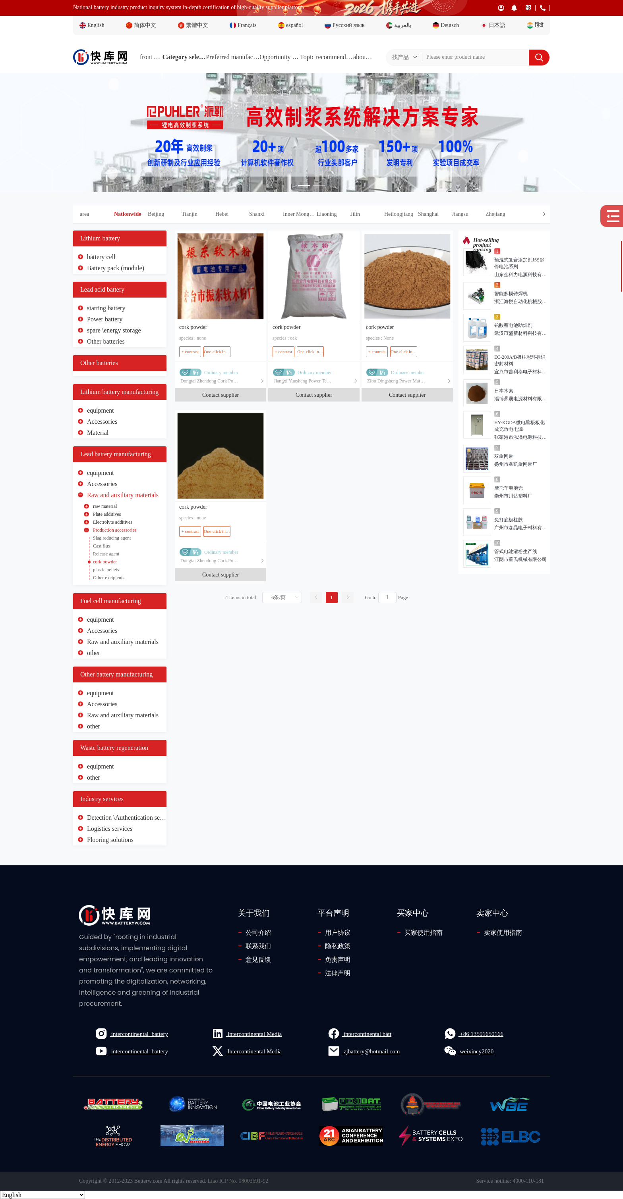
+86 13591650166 (473, 1033)
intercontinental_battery (131, 1033)
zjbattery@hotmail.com (363, 1051)
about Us (363, 57)
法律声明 (333, 973)
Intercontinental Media (246, 1033)
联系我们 (254, 946)
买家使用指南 (420, 932)
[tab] (311, 214)
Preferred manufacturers (232, 57)
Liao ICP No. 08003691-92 (238, 1181)
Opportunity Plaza (279, 57)
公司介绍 (254, 932)
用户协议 (333, 932)
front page (151, 57)
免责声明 (333, 959)
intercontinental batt (359, 1033)
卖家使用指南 (499, 932)
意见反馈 (254, 959)
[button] (332, 214)
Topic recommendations (326, 57)
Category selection (184, 57)
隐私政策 (333, 946)
